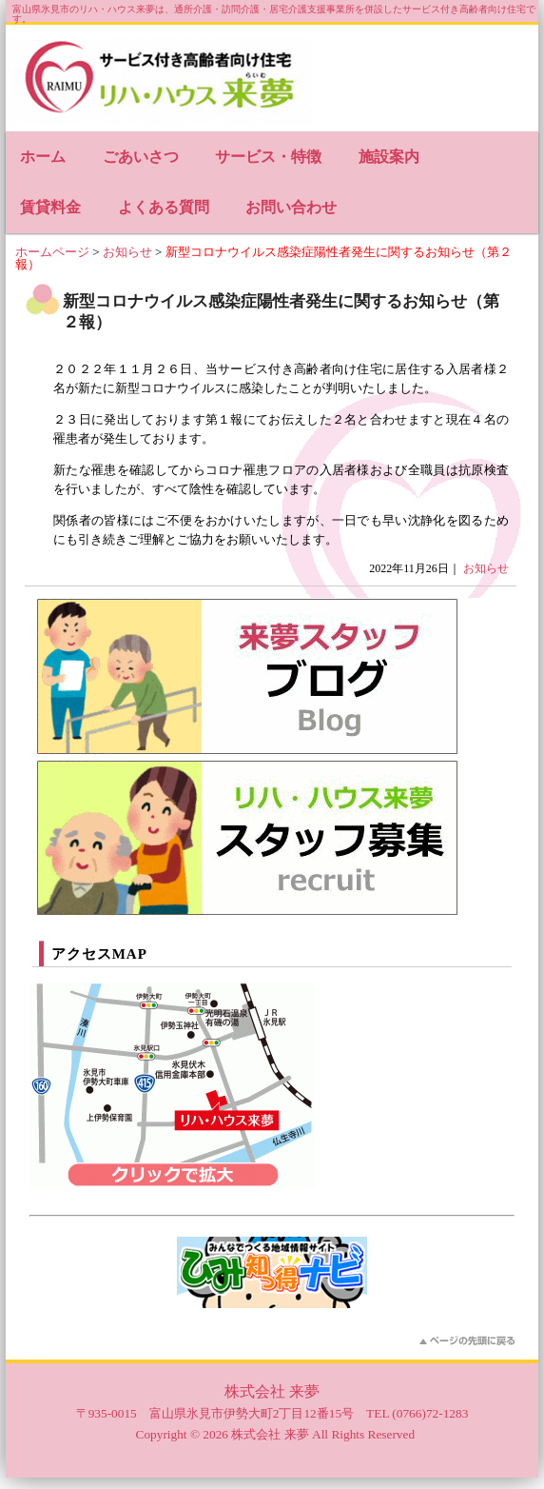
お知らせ (127, 252)
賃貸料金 (50, 207)
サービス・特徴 (268, 157)
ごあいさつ (141, 157)
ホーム (43, 157)
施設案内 (389, 157)
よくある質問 (163, 207)
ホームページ (52, 252)
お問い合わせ (291, 207)
